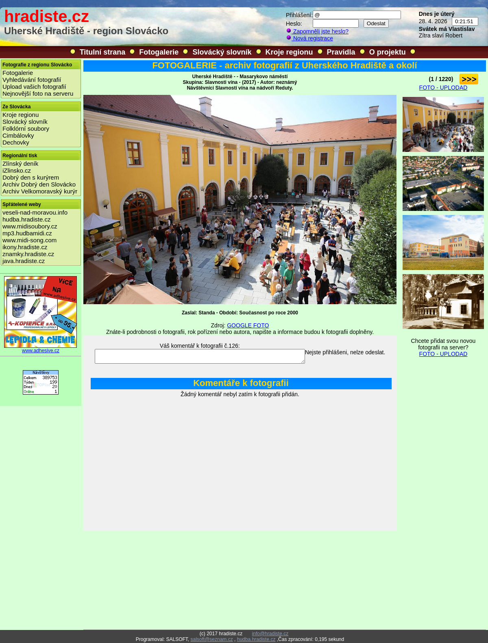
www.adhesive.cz (40, 348)
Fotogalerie (159, 52)
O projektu (387, 52)
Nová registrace (309, 38)
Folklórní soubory (25, 128)
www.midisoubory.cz (29, 226)
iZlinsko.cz (16, 170)
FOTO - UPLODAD (443, 87)
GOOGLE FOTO (248, 325)
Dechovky (15, 142)
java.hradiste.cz (23, 260)
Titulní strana (103, 52)
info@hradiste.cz (270, 633)
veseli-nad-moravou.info (35, 212)
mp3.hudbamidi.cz (27, 233)
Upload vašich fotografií (34, 86)
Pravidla (341, 52)
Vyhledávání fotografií (31, 79)
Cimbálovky (18, 135)
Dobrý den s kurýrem (30, 177)
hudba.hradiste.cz (26, 219)
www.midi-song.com (29, 240)
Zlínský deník (20, 163)
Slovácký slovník (221, 52)
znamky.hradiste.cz (28, 253)
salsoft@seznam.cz (211, 639)
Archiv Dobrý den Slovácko (39, 184)
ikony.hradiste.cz (25, 247)
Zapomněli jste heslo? (317, 31)
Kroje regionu (289, 52)
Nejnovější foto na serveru (37, 93)
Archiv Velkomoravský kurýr (39, 191)
